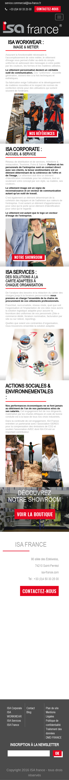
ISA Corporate (14, 708)
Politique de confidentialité (53, 723)
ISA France (13, 725)
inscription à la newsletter (34, 744)
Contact (30, 708)
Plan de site (52, 708)
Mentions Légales (51, 714)
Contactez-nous (48, 9)
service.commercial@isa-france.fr (23, 3)
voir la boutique (35, 514)
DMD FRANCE (54, 737)
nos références (42, 133)
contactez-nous (39, 591)
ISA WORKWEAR (14, 714)
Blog (28, 712)
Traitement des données (54, 731)
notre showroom (28, 257)
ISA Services (14, 721)
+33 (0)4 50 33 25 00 (18, 9)
